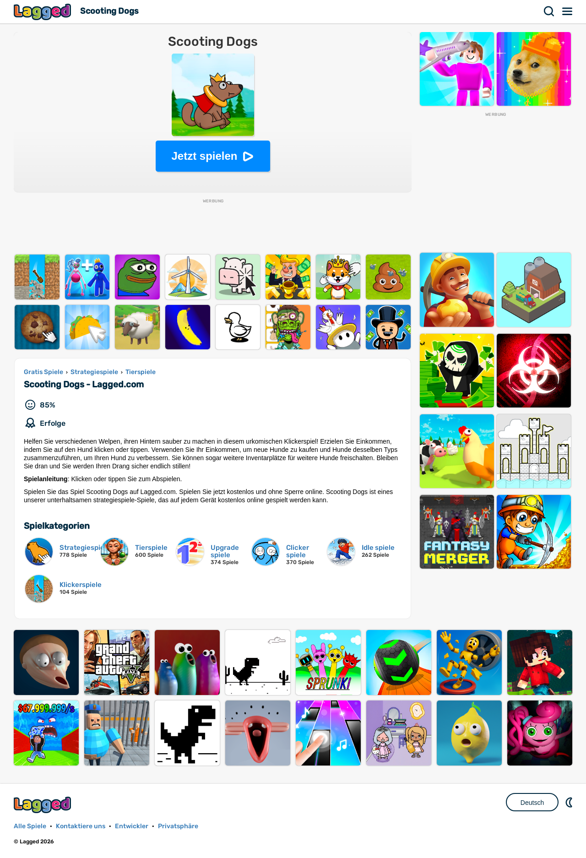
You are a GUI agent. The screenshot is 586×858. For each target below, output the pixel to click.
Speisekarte (568, 11)
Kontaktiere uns (80, 826)
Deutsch (532, 802)
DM (570, 802)
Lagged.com (43, 804)
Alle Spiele (30, 826)
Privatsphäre (178, 826)
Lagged (43, 11)
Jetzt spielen (204, 156)
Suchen (549, 11)
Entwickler (131, 826)
